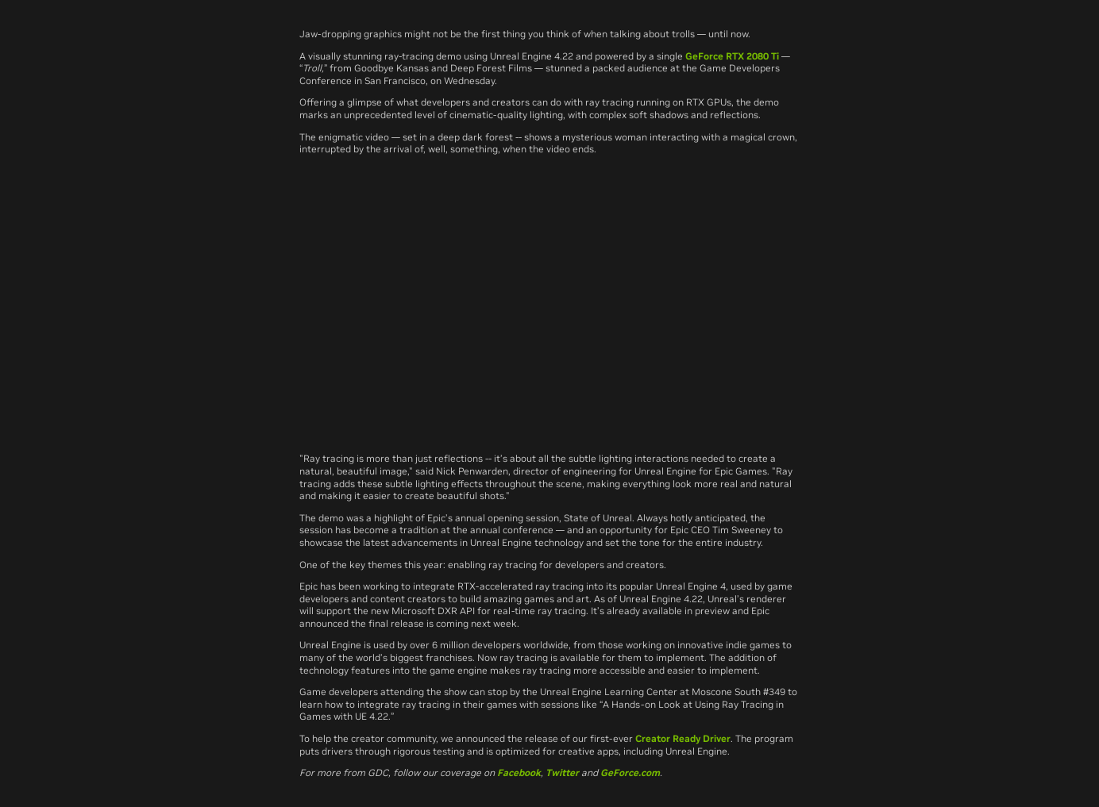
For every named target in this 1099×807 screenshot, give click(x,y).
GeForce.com (630, 772)
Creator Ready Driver (683, 738)
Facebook (519, 772)
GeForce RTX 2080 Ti (732, 56)
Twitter (562, 772)
